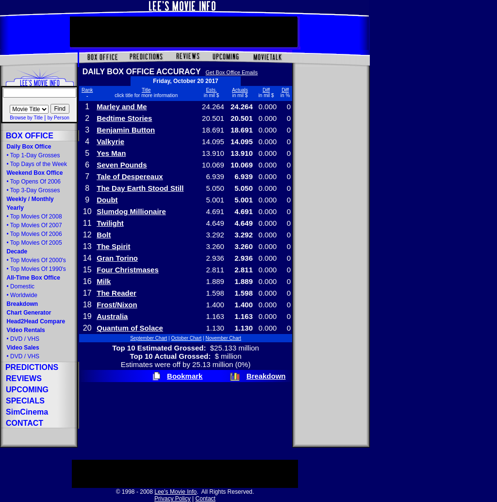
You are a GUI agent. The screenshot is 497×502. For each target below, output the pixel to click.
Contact (205, 498)
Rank (87, 90)
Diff (266, 90)
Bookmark (184, 376)
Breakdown (266, 376)
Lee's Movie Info (175, 491)
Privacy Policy (172, 498)
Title (146, 90)
